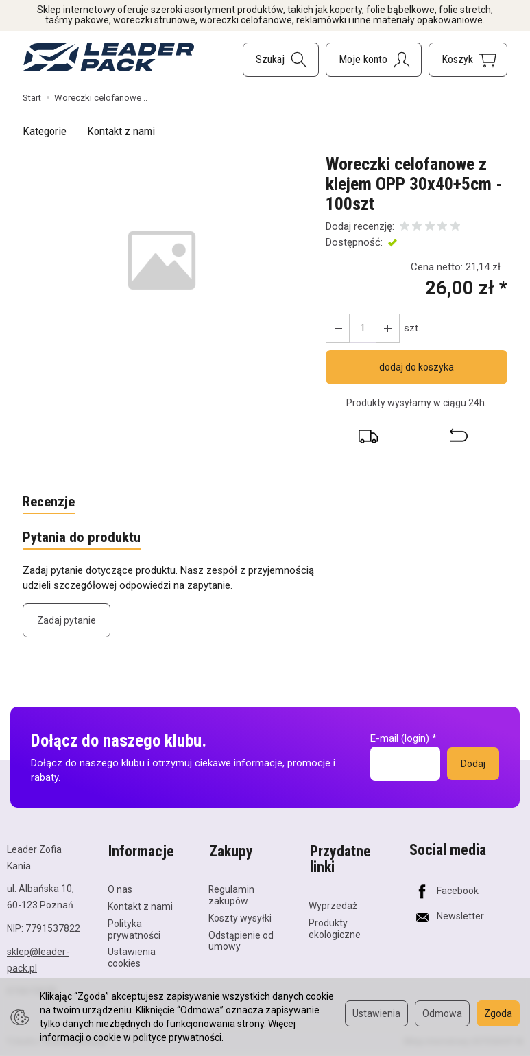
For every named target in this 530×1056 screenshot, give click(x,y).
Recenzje (49, 502)
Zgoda (498, 1013)
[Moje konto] (374, 60)
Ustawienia (376, 1013)
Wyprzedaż (333, 904)
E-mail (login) (399, 739)
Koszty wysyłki (240, 916)
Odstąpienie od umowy (241, 939)
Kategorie (45, 131)
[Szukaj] (281, 60)
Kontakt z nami (121, 131)
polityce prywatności (177, 1037)
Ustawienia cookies (132, 956)
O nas (120, 887)
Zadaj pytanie (66, 620)
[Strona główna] (108, 57)
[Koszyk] (468, 60)
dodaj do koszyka (416, 367)
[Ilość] (362, 328)
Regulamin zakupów (231, 893)
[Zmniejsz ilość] (386, 328)
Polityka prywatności (134, 927)
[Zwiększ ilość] (337, 328)
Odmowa (442, 1013)
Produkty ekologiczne (335, 927)
